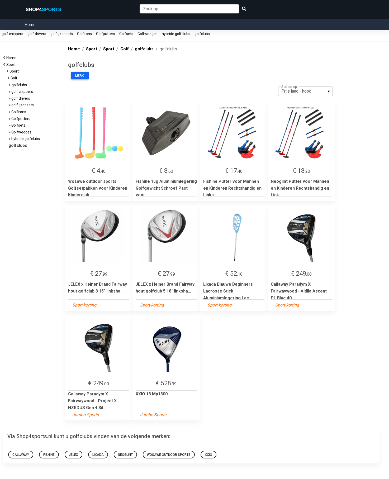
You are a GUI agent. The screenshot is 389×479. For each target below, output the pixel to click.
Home (30, 24)
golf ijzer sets (61, 34)
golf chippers (12, 34)
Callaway (20, 455)
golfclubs (202, 34)
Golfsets (126, 34)
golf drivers (37, 34)
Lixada (98, 455)
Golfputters (105, 34)
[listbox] (305, 91)
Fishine (49, 455)
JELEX (73, 455)
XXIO (208, 455)
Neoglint (125, 455)
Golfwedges (147, 34)
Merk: (79, 76)
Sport (11, 65)
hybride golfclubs (176, 34)
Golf (15, 78)
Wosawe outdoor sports (169, 455)
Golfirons (84, 34)
